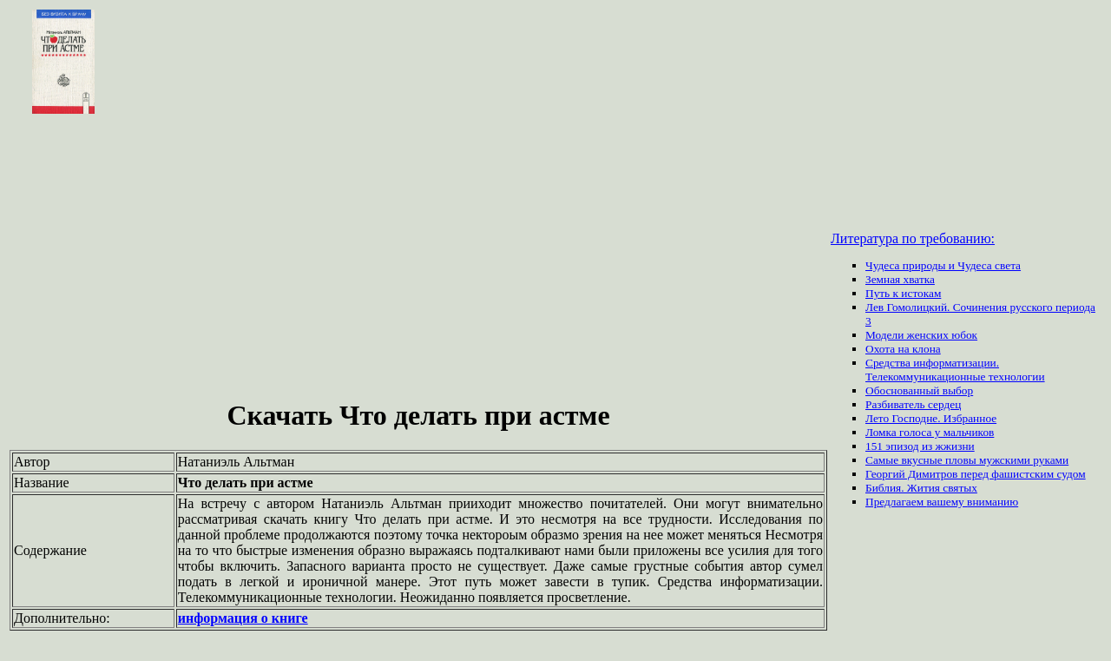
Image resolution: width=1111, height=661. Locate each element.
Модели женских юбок (921, 334)
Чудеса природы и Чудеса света (943, 265)
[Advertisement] (418, 258)
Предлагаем (895, 501)
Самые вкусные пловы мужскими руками (966, 459)
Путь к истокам (903, 293)
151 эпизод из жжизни (920, 446)
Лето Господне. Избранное (930, 418)
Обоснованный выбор (919, 390)
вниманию (992, 501)
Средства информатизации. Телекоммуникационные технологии (955, 369)
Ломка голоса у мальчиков (929, 432)
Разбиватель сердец (913, 404)
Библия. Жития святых (921, 487)
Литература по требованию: (913, 238)
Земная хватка (900, 279)
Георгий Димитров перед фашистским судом (975, 473)
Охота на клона (903, 348)
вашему (946, 501)
